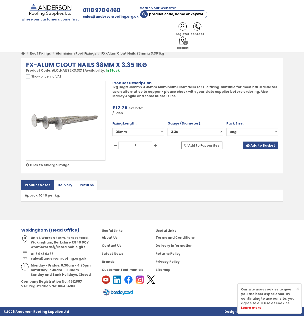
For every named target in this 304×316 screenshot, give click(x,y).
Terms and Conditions (175, 237)
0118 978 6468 (100, 10)
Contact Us (111, 245)
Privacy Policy (168, 261)
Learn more (251, 307)
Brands (108, 261)
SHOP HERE (50, 30)
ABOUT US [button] (76, 30)
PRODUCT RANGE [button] (152, 30)
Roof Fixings (40, 53)
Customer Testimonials (122, 269)
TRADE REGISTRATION (111, 30)
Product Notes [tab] (37, 185)
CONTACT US (213, 30)
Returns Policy (168, 253)
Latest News (112, 253)
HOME (29, 30)
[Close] (297, 288)
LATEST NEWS (242, 30)
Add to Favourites (201, 145)
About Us (109, 237)
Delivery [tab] (65, 185)
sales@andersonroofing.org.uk (110, 16)
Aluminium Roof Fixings (76, 53)
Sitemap (163, 269)
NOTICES (268, 30)
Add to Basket (260, 145)
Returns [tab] (87, 185)
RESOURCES (185, 30)
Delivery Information (174, 245)
